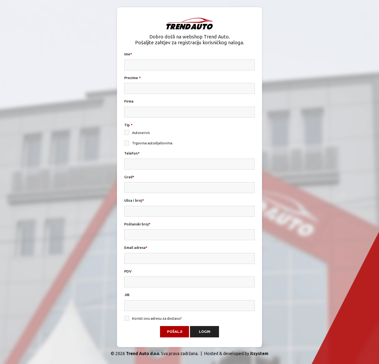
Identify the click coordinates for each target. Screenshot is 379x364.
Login (204, 331)
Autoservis (137, 132)
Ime (128, 54)
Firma (128, 101)
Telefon (132, 153)
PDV (127, 271)
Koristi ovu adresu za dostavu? (153, 318)
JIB (127, 295)
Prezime (132, 78)
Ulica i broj (134, 200)
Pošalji (174, 331)
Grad (129, 177)
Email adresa (135, 247)
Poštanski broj (137, 224)
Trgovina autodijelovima (148, 143)
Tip (128, 125)
